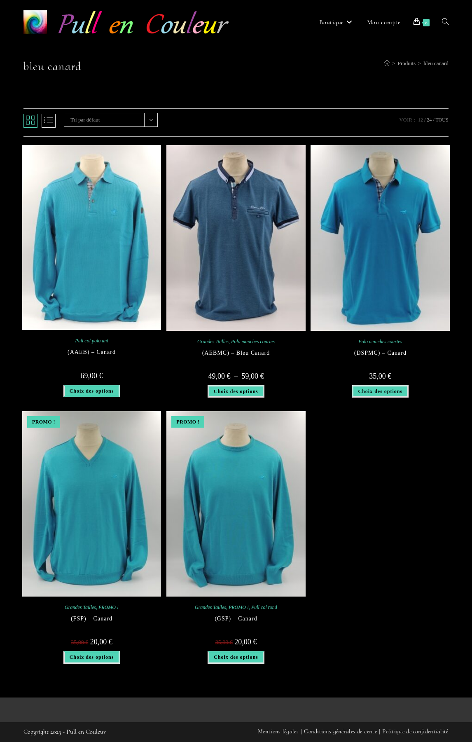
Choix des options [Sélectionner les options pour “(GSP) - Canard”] (236, 657)
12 (420, 120)
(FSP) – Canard (91, 619)
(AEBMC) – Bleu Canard (236, 353)
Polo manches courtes (253, 341)
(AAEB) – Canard (92, 352)
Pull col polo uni (91, 341)
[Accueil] (387, 63)
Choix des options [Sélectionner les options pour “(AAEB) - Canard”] (92, 391)
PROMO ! (108, 607)
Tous (442, 120)
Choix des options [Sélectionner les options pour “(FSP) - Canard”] (92, 657)
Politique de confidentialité (415, 731)
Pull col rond (264, 607)
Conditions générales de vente (340, 731)
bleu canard (435, 63)
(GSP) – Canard (236, 619)
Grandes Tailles (213, 341)
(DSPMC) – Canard (380, 353)
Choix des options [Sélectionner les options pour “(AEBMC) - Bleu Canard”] (236, 391)
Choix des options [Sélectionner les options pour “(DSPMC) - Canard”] (380, 391)
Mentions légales (278, 731)
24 (429, 120)
